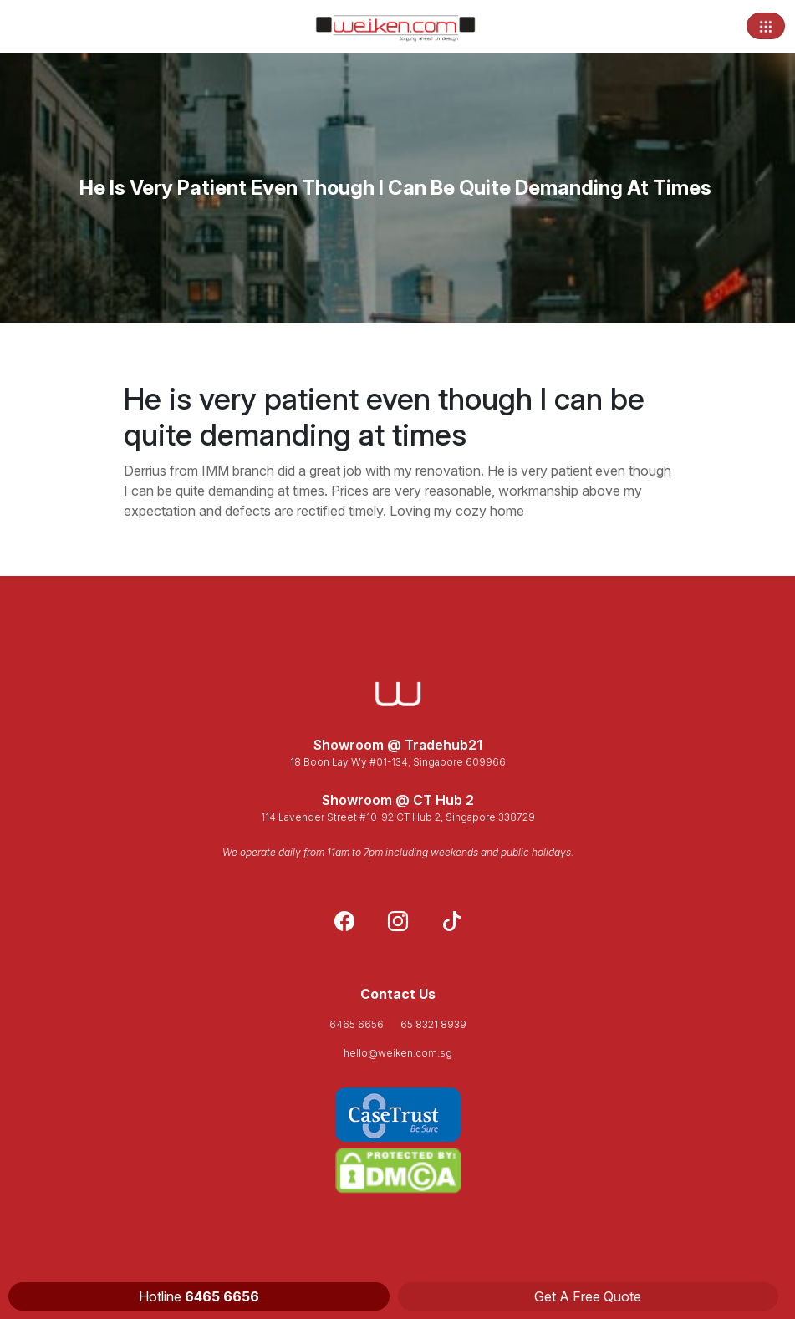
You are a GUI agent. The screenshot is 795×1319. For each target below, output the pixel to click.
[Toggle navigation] (766, 26)
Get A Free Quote (587, 1296)
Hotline (199, 1296)
